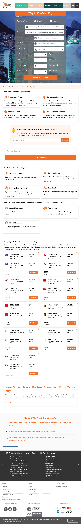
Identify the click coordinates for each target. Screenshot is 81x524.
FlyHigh (4, 487)
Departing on (21, 37)
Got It (73, 521)
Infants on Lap (21, 65)
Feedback (32, 492)
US (22, 87)
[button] (66, 5)
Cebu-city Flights (31, 87)
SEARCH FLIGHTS (40, 77)
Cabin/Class (21, 48)
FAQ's (30, 494)
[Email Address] (40, 140)
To (17, 31)
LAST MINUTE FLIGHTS (36, 6)
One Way (38, 21)
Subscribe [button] (65, 140)
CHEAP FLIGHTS (21, 6)
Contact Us (32, 489)
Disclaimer (5, 497)
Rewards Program (61, 487)
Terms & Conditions (8, 494)
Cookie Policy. (17, 522)
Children (19, 59)
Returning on (21, 43)
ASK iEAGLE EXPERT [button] (40, 157)
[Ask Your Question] (40, 151)
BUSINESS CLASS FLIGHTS (53, 6)
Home (5, 87)
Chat (30, 487)
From (18, 26)
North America (14, 87)
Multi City (54, 21)
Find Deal (33, 272)
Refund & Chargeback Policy (11, 500)
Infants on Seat (22, 71)
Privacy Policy (6, 489)
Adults (19, 54)
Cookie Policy (6, 492)
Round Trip (21, 21)
